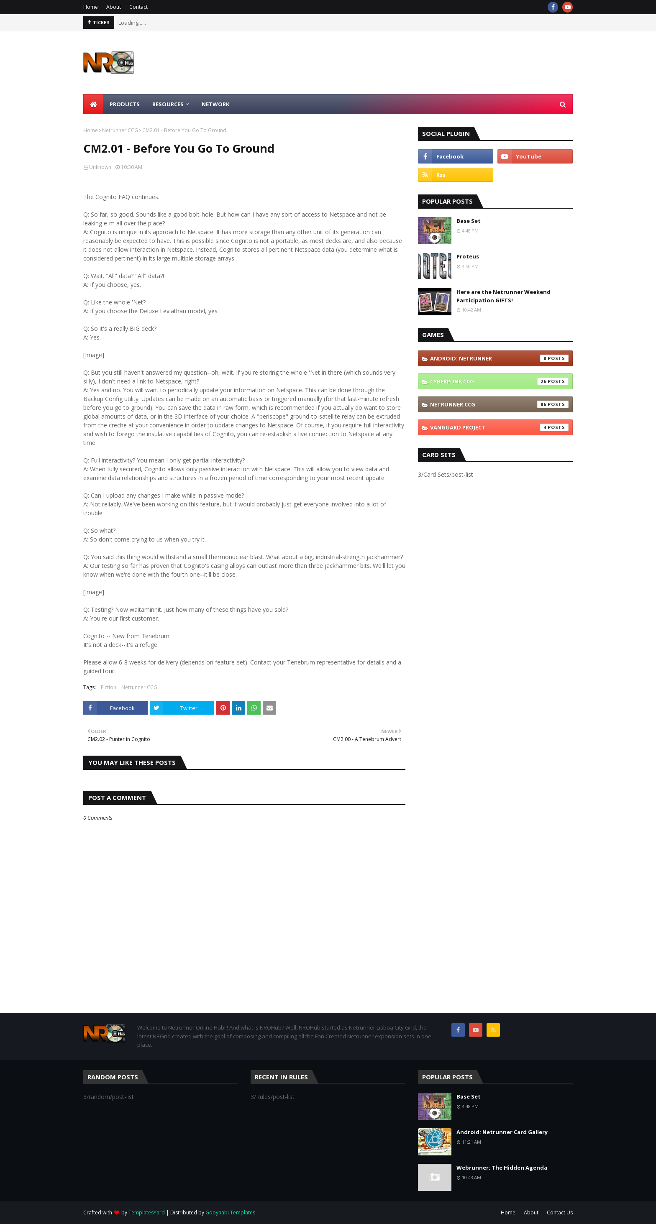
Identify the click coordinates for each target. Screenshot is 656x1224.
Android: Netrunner (499, 358)
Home (90, 6)
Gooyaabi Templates (230, 1212)
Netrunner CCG (120, 130)
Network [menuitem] (215, 104)
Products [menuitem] (125, 104)
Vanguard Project (499, 427)
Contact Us (560, 1212)
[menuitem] (93, 104)
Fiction (108, 687)
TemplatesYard (146, 1212)
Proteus (467, 256)
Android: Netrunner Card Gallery (502, 1132)
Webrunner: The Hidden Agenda (501, 1167)
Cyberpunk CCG (499, 381)
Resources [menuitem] (168, 104)
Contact (138, 6)
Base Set (468, 221)
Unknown (100, 167)
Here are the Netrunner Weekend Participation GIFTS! (503, 296)
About (113, 6)
